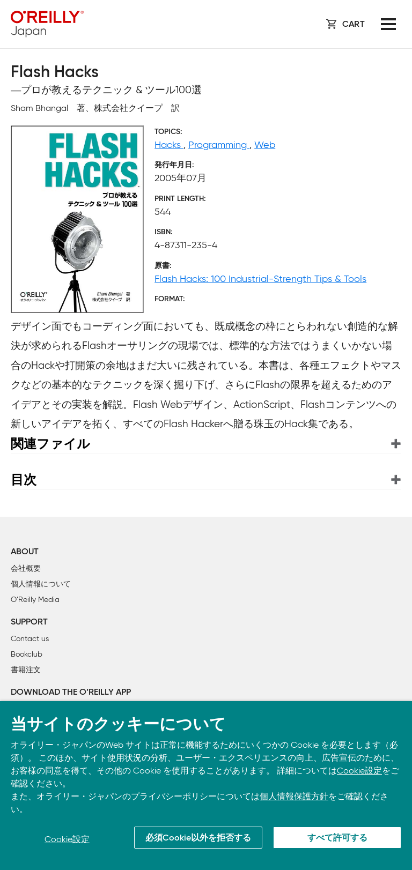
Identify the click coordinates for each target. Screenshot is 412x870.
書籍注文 (26, 669)
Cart (353, 24)
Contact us (30, 638)
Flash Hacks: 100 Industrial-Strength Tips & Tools (260, 279)
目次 (23, 479)
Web (264, 145)
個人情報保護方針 (294, 796)
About (25, 552)
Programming (218, 145)
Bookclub (26, 654)
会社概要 (26, 568)
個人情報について (41, 584)
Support (29, 622)
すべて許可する (337, 838)
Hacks (168, 145)
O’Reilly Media (35, 599)
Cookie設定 (359, 770)
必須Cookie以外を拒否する (198, 838)
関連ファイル (50, 443)
